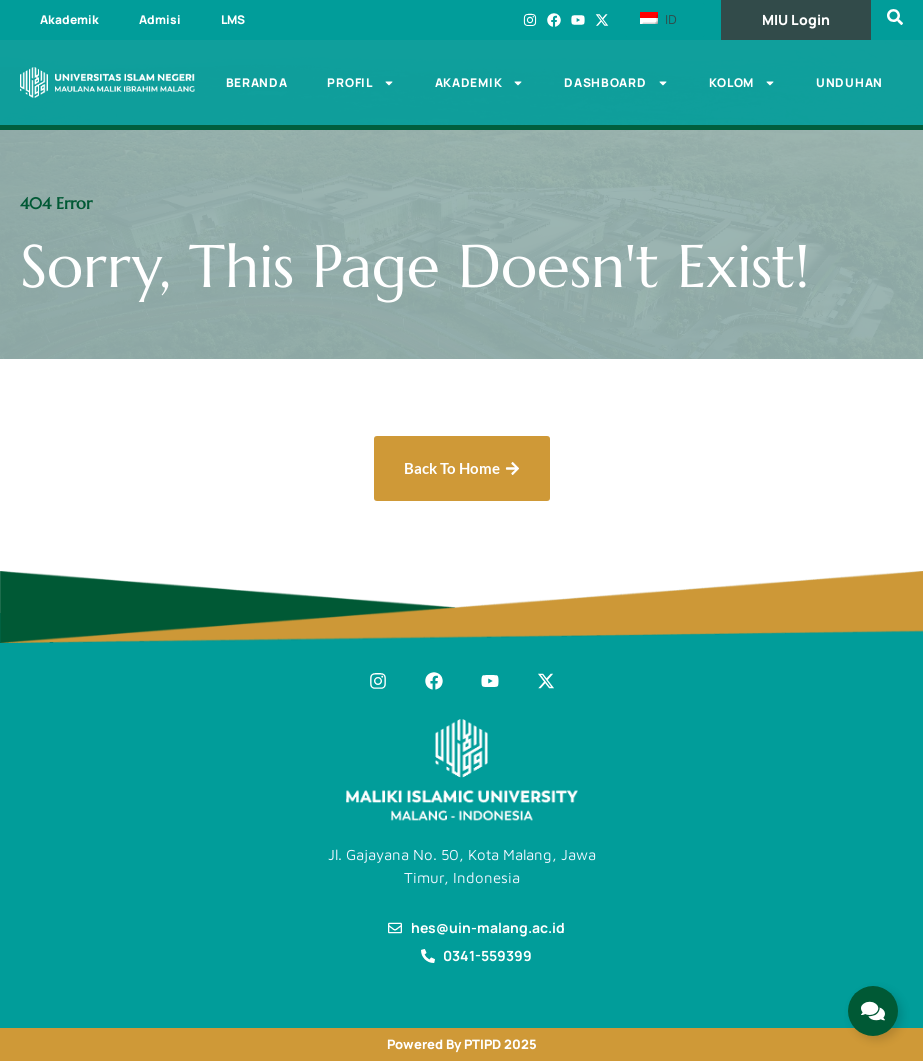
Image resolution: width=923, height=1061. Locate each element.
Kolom (743, 83)
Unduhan (849, 82)
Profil (360, 83)
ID (658, 19)
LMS (233, 19)
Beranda (257, 82)
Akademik (69, 19)
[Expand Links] (873, 1011)
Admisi (160, 19)
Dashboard (616, 83)
